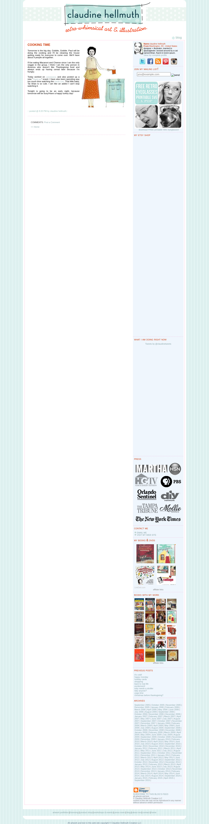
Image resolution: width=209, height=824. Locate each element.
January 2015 (140, 778)
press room (119, 812)
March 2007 (169, 716)
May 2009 (145, 734)
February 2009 (155, 732)
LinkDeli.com (139, 587)
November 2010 (156, 746)
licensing (74, 812)
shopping (138, 681)
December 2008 (172, 730)
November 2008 (156, 730)
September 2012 (172, 760)
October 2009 (164, 737)
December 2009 (148, 739)
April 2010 (158, 741)
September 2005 (142, 705)
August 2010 (157, 744)
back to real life (141, 684)
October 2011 (164, 753)
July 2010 (145, 744)
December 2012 (172, 762)
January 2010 (163, 739)
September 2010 (172, 744)
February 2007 (155, 716)
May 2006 (162, 709)
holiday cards (140, 679)
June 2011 (156, 750)
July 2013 (167, 766)
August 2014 (157, 776)
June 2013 (156, 766)
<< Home (35, 127)
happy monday (141, 677)
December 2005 (141, 707)
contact (146, 812)
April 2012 (158, 757)
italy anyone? (140, 691)
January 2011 (140, 748)
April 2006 (152, 709)
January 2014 (163, 771)
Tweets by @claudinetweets (158, 344)
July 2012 (145, 760)
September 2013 (148, 769)
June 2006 (174, 709)
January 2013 (140, 764)
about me (136, 812)
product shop (86, 812)
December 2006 (172, 714)
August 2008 (157, 728)
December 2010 (172, 746)
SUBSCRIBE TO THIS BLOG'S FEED (150, 794)
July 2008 (145, 728)
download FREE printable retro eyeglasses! (159, 130)
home (154, 812)
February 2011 (155, 748)
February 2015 (155, 778)
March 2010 (146, 741)
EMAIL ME (142, 533)
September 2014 (172, 776)
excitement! (139, 686)
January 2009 (140, 732)
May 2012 (169, 757)
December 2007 (148, 723)
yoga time (139, 693)
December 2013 (148, 771)
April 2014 (158, 773)
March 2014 (146, 773)
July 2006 (138, 712)
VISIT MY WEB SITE (146, 535)
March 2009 (169, 732)
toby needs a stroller (143, 688)
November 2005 (173, 705)
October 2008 (140, 730)
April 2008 (158, 725)
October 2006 (140, 714)
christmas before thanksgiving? (148, 695)
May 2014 (169, 773)
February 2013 (155, 764)
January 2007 (140, 716)
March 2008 (146, 725)
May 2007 (145, 719)
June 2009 (156, 734)
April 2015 (169, 778)
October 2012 (140, 762)
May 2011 (145, 750)
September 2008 (172, 728)
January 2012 (163, 755)
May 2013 (145, 766)
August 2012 (157, 760)
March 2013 (169, 764)
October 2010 (140, 746)
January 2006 (157, 707)
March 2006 (139, 709)
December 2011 (148, 755)
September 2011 (148, 753)
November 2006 (156, 714)
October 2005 (158, 705)
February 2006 (172, 707)
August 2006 (151, 712)
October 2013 (164, 769)
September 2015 (142, 780)
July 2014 (145, 776)
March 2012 (146, 757)
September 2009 (148, 737)
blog (128, 812)
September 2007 (148, 721)
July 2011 (167, 750)
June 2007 (156, 719)
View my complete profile (155, 55)
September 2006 (166, 712)
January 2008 (163, 723)
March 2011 (169, 748)
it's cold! (138, 675)
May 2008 (169, 725)
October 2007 (164, 721)
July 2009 (167, 734)
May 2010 (169, 741)
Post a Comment (52, 122)
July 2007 (167, 719)
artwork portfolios (61, 812)
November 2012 (156, 762)
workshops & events (103, 812)
